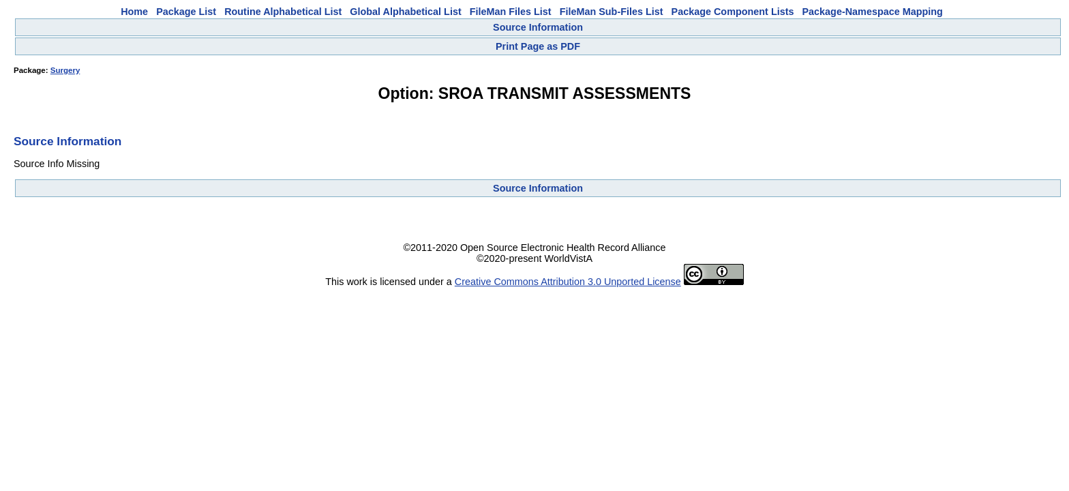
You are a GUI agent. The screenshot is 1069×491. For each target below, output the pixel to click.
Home (134, 11)
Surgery (65, 70)
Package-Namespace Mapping (872, 11)
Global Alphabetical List (405, 11)
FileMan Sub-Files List (611, 11)
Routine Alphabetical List (283, 11)
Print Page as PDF (538, 46)
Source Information (538, 27)
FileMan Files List (511, 11)
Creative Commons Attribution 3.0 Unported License (568, 281)
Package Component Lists (733, 11)
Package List (186, 11)
